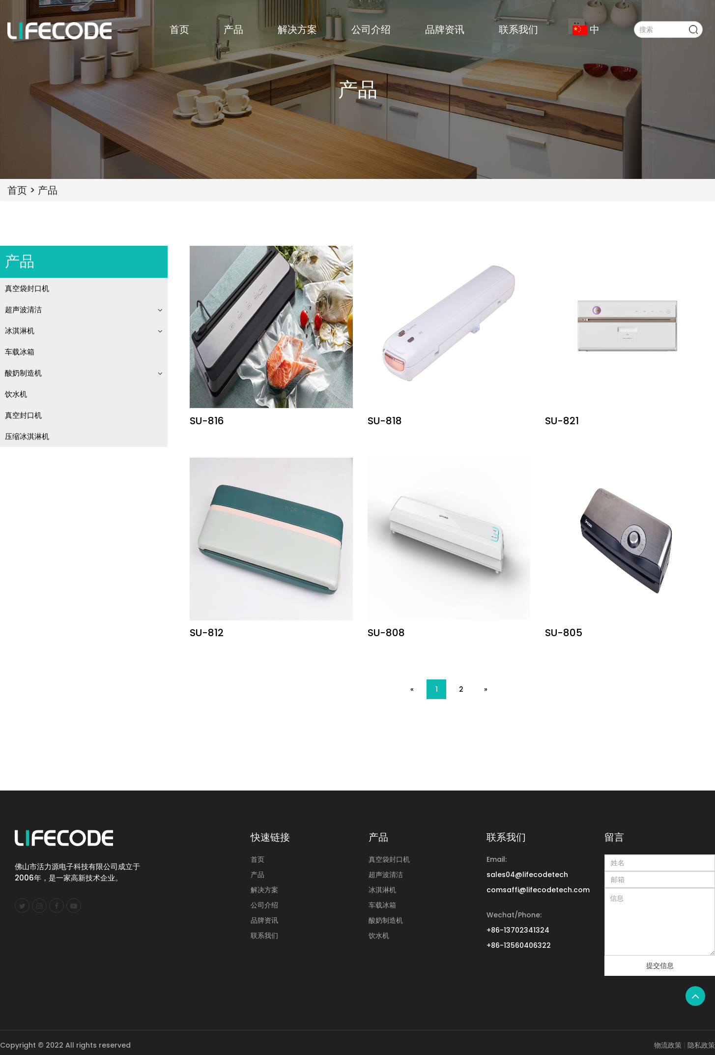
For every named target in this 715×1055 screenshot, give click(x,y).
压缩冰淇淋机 (27, 436)
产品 (233, 29)
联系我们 (518, 29)
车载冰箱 (19, 352)
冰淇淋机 (19, 330)
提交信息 (660, 965)
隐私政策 (701, 1045)
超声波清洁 (23, 309)
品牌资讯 (444, 29)
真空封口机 (23, 415)
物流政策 (668, 1045)
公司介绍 (371, 29)
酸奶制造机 (23, 373)
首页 (179, 29)
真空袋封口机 (27, 288)
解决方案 (297, 29)
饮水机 (16, 394)
